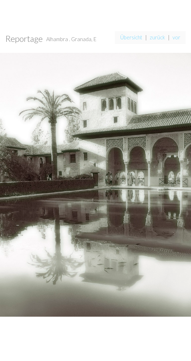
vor (176, 37)
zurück (157, 37)
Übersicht (131, 37)
